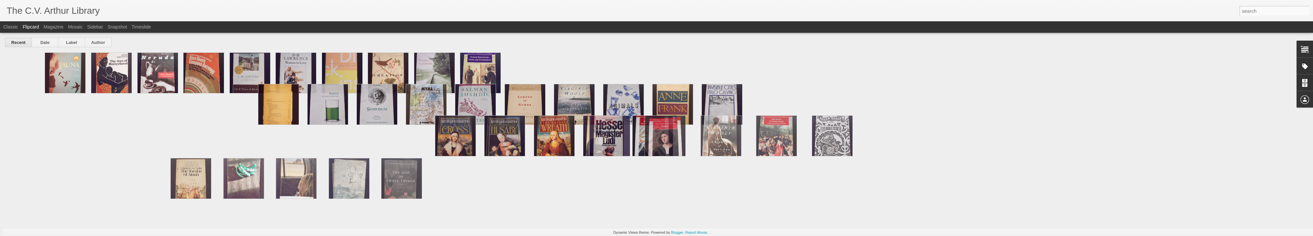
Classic (10, 27)
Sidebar (95, 27)
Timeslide (141, 27)
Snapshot (117, 27)
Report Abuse (696, 232)
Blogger (677, 232)
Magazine (54, 27)
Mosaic (75, 27)
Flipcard (31, 27)
